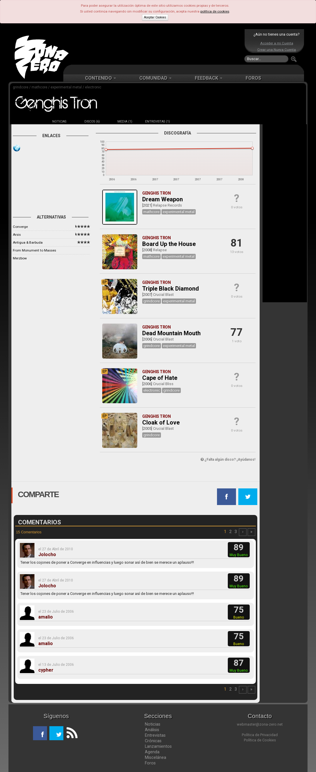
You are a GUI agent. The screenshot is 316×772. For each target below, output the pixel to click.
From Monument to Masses (34, 250)
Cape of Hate (159, 378)
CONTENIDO (100, 78)
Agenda (152, 752)
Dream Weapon (162, 199)
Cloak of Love (161, 422)
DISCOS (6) (92, 121)
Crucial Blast (163, 294)
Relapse (160, 250)
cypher (45, 670)
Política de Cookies (260, 740)
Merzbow (20, 258)
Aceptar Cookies (155, 17)
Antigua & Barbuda (28, 242)
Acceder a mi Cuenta (276, 43)
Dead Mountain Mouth (171, 333)
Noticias (152, 724)
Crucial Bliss (163, 384)
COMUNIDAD (155, 78)
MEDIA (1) (124, 121)
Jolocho (47, 554)
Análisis (152, 729)
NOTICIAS (59, 121)
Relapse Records (167, 205)
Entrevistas (155, 735)
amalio (45, 617)
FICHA (26, 121)
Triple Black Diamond (170, 288)
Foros (150, 763)
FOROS (253, 78)
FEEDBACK (208, 78)
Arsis (17, 235)
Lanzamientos (158, 746)
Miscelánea (155, 757)
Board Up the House (169, 244)
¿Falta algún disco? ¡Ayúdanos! (228, 459)
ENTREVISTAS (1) (157, 121)
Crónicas (153, 740)
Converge (20, 227)
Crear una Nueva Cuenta (276, 50)
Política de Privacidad (260, 735)
